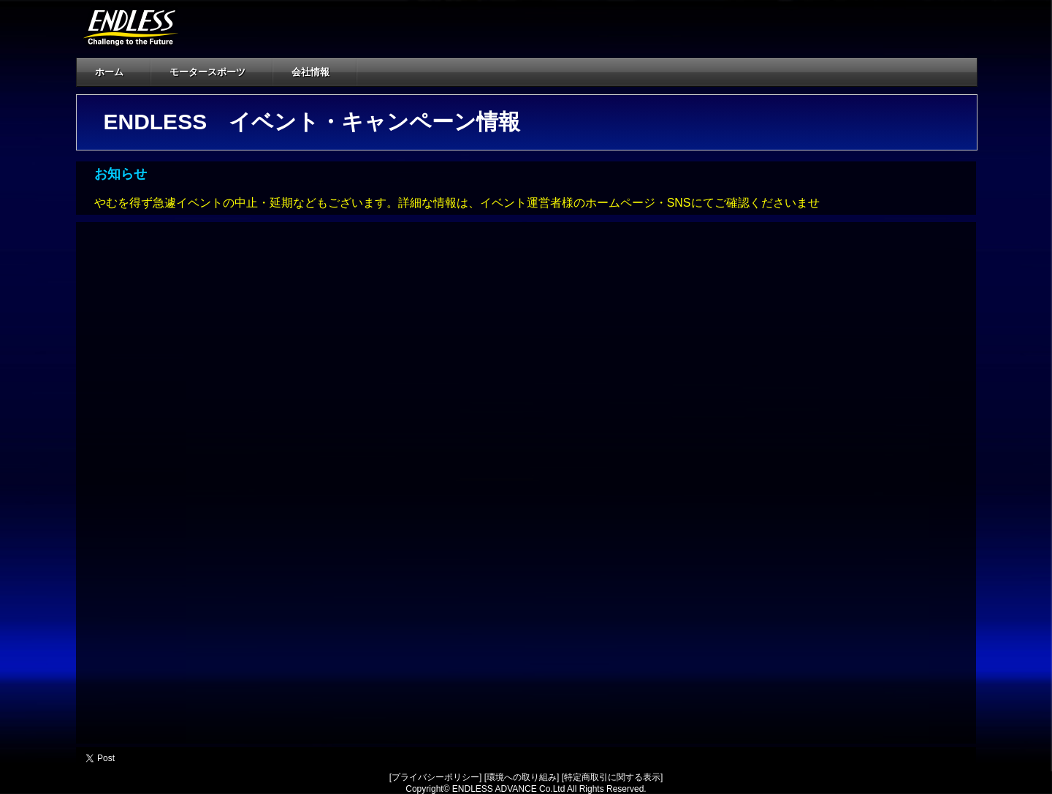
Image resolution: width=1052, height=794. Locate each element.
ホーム (109, 71)
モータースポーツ (215, 71)
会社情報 (318, 71)
